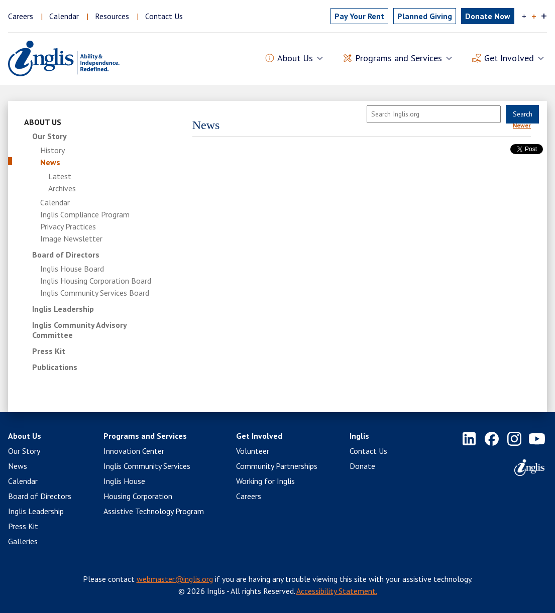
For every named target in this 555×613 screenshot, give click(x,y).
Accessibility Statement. (336, 591)
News (50, 162)
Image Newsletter (71, 238)
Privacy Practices (68, 226)
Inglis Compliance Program (85, 214)
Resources (112, 16)
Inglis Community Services (146, 466)
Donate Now (487, 16)
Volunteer (252, 451)
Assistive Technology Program (153, 511)
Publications (54, 367)
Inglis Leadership (63, 309)
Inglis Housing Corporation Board (95, 281)
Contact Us (164, 16)
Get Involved (259, 436)
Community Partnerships (276, 466)
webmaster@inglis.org (175, 579)
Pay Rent (359, 16)
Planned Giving (424, 16)
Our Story (49, 136)
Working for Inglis (265, 481)
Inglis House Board (72, 269)
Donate (362, 466)
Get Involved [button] (509, 58)
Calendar (64, 16)
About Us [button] (295, 58)
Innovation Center (133, 451)
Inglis (359, 436)
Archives (62, 188)
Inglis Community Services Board (94, 293)
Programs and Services (145, 436)
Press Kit (48, 351)
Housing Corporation (137, 496)
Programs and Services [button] (398, 58)
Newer (522, 125)
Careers (20, 16)
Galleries (23, 541)
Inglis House (124, 481)
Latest (59, 176)
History (52, 150)
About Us (42, 122)
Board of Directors (65, 255)
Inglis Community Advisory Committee (79, 330)
